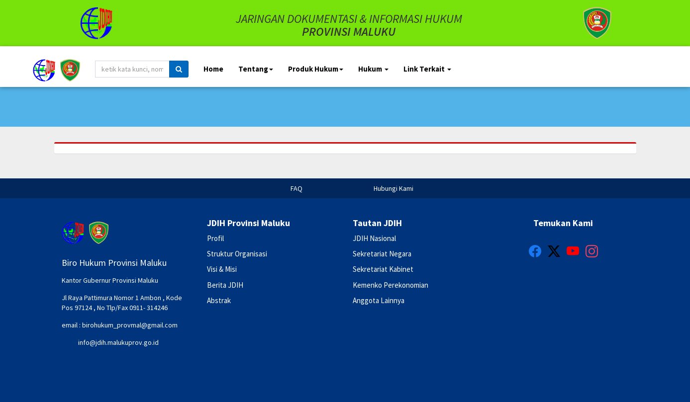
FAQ (296, 188)
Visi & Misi (222, 269)
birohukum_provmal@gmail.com (130, 325)
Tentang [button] (255, 69)
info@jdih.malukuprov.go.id (118, 342)
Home (213, 69)
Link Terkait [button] (427, 69)
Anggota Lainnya (378, 300)
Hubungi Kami (393, 188)
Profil (215, 238)
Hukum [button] (373, 69)
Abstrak (219, 300)
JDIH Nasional (374, 238)
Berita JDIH (225, 285)
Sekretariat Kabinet (383, 269)
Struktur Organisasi (237, 253)
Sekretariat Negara (382, 253)
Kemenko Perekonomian (390, 285)
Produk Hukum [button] (315, 69)
